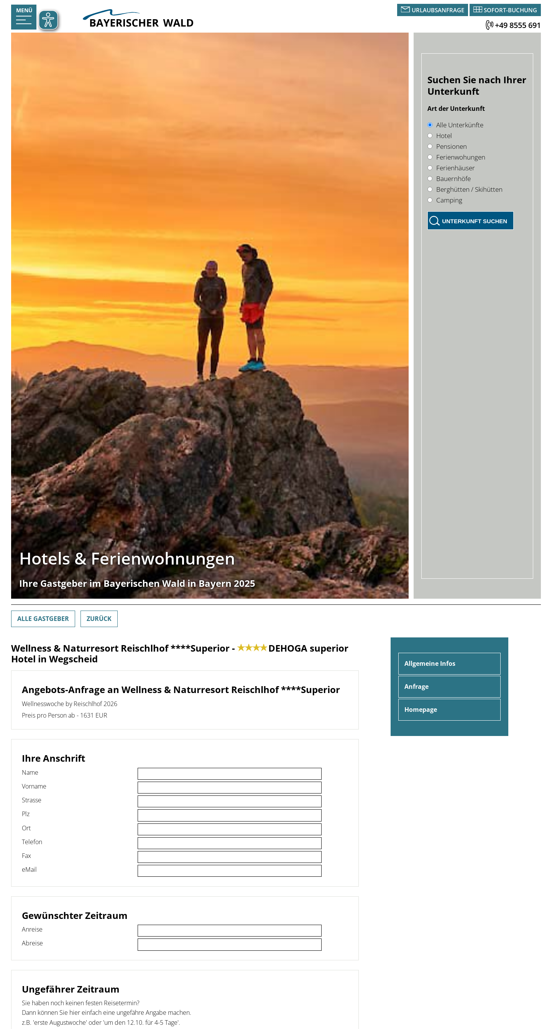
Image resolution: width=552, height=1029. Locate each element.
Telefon (32, 842)
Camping (444, 200)
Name (30, 772)
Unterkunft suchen (474, 221)
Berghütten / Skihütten (465, 189)
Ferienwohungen (456, 157)
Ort (26, 828)
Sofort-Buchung (510, 10)
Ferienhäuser (451, 167)
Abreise (32, 943)
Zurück (99, 618)
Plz (26, 814)
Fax (26, 855)
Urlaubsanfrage (438, 10)
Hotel (439, 135)
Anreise (32, 929)
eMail (29, 869)
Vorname (34, 786)
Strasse (31, 800)
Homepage (420, 709)
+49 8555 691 (518, 25)
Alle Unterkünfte (455, 124)
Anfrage (416, 686)
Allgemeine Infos (429, 663)
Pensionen (447, 146)
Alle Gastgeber (43, 618)
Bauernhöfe (449, 178)
